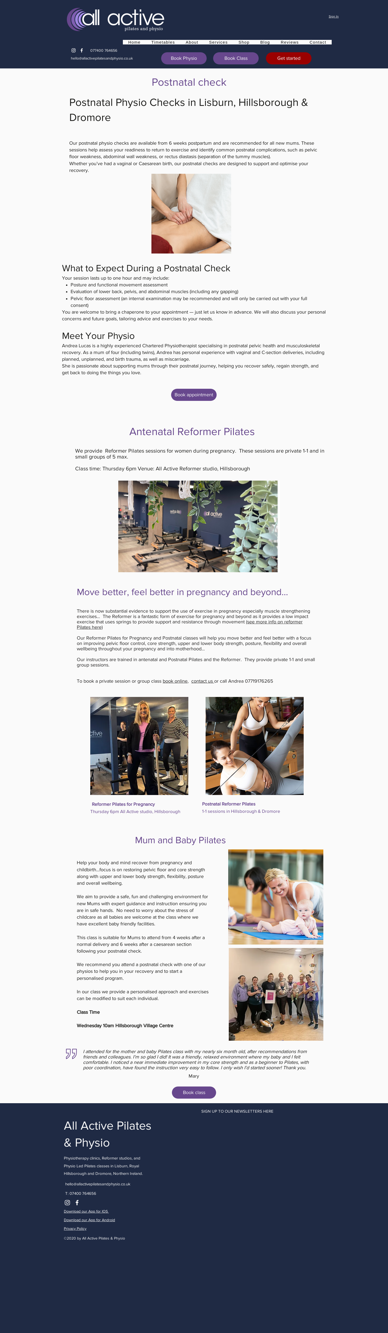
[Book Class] (236, 58)
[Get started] (288, 58)
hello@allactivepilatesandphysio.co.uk (102, 58)
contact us (202, 681)
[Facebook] (81, 50)
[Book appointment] (194, 395)
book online (175, 681)
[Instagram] (73, 50)
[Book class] (194, 1092)
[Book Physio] (184, 58)
